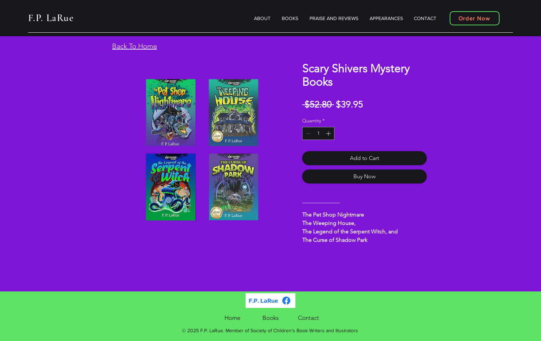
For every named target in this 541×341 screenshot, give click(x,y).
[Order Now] (475, 18)
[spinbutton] (318, 133)
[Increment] (329, 133)
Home (232, 317)
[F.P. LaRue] (270, 300)
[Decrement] (307, 133)
